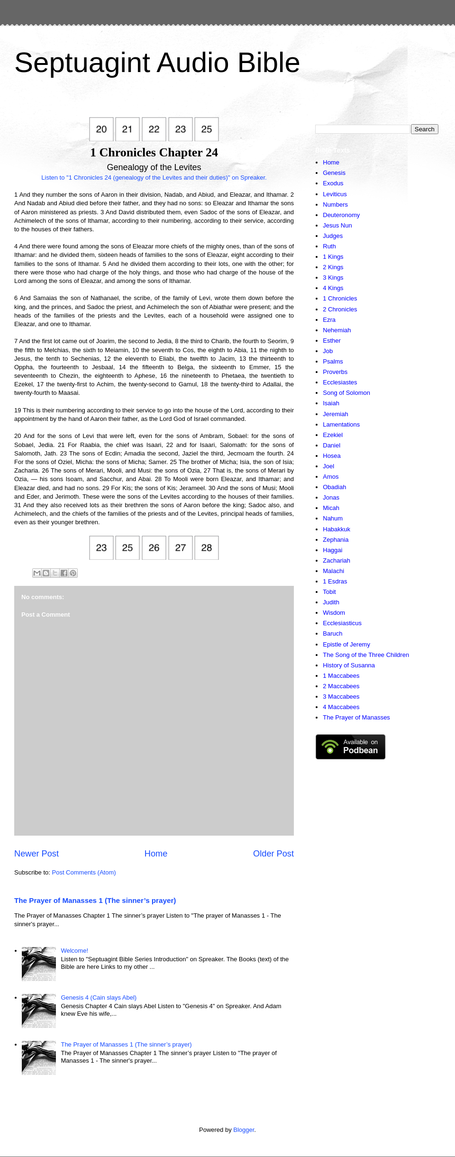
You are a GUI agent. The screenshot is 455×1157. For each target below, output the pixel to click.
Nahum (333, 518)
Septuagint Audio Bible (157, 62)
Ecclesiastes (340, 382)
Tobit (329, 591)
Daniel (331, 445)
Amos (330, 476)
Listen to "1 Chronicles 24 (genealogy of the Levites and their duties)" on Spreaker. (153, 177)
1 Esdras (335, 581)
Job (328, 351)
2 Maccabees (341, 686)
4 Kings (333, 288)
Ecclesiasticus (342, 623)
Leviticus (335, 194)
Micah (331, 507)
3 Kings (333, 277)
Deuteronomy (341, 215)
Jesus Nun (337, 225)
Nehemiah (337, 330)
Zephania (335, 539)
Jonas (331, 497)
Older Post (273, 853)
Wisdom (334, 612)
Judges (333, 235)
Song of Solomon (346, 392)
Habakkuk (336, 529)
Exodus (333, 183)
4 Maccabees (341, 707)
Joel (328, 466)
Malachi (333, 570)
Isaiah (331, 403)
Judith (331, 602)
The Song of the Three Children (366, 654)
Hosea (332, 455)
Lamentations (341, 424)
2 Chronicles (340, 309)
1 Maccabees (341, 675)
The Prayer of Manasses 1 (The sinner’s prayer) (95, 900)
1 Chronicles (340, 298)
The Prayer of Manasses (356, 717)
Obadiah (334, 487)
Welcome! (74, 950)
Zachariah (336, 560)
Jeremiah (335, 414)
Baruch (332, 633)
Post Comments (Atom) (84, 872)
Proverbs (335, 371)
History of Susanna (349, 665)
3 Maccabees (341, 696)
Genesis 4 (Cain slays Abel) (98, 997)
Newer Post (36, 853)
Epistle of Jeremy (346, 644)
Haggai (332, 550)
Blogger (243, 1129)
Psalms (333, 361)
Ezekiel (333, 434)
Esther (332, 340)
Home (156, 853)
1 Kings (333, 256)
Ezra (329, 319)
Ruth (329, 246)
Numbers (335, 204)
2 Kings (333, 267)
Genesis (334, 172)
